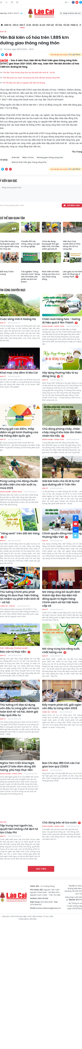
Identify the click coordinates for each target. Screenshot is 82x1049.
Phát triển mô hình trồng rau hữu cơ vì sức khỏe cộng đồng (51, 275)
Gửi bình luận (73, 205)
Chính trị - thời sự (11, 25)
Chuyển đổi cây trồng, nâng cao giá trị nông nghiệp (30, 244)
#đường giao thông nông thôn (50, 157)
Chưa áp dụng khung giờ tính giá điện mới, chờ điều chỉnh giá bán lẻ (50, 245)
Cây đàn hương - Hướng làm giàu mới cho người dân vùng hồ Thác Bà (9, 245)
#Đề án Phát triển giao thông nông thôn (29, 162)
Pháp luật (50, 25)
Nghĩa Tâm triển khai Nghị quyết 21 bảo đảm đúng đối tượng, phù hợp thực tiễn (18, 766)
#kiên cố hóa (28, 157)
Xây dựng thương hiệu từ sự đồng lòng (60, 374)
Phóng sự (74, 25)
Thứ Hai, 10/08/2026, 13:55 (1, 2)
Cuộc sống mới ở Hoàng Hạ (18, 319)
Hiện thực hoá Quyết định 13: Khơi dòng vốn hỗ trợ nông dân (71, 245)
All (80, 25)
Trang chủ (1, 25)
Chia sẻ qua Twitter (2, 54)
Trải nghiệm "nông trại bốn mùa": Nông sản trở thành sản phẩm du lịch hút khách (30, 276)
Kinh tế (22, 25)
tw (76, 535)
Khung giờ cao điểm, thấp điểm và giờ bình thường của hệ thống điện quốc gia (19, 432)
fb (73, 2)
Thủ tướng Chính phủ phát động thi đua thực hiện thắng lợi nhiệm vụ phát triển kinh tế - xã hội (19, 597)
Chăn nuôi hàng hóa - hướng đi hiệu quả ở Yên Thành (61, 320)
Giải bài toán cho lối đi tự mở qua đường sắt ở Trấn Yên (61, 482)
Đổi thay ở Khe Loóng (7, 272)
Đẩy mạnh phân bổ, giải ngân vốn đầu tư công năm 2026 (61, 706)
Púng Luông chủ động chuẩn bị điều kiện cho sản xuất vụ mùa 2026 (19, 484)
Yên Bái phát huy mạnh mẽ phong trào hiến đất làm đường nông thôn (31, 78)
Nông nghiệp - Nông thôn (53, 326)
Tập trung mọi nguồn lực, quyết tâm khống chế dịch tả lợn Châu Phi (20, 827)
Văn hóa (35, 25)
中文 (68, 2)
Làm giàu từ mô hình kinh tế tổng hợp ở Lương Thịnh (72, 274)
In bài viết (6, 54)
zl (80, 2)
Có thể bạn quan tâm (12, 218)
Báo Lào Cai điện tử (41, 13)
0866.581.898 (42, 898)
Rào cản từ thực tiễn (20, 650)
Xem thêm (41, 868)
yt (77, 2)
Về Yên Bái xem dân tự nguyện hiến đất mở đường (24, 83)
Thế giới (66, 25)
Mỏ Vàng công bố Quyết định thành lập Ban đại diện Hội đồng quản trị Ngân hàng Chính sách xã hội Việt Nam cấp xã (61, 599)
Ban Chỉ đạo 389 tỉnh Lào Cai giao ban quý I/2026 (61, 764)
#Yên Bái (15, 157)
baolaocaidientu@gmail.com (48, 908)
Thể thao (58, 25)
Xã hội (28, 25)
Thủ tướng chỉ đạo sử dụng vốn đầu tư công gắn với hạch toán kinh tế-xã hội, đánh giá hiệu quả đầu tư (19, 710)
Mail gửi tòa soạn (12, 2)
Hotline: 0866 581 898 (6, 2)
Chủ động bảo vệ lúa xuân (61, 822)
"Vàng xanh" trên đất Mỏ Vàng (19, 535)
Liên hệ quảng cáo (17, 2)
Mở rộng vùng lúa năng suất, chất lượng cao (61, 650)
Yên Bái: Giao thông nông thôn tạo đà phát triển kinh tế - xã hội (29, 72)
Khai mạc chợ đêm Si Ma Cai (19, 373)
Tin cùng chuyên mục (12, 290)
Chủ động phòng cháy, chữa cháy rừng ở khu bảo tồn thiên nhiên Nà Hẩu (62, 432)
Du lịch (42, 25)
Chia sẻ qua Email (10, 54)
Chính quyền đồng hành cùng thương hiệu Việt (62, 535)
